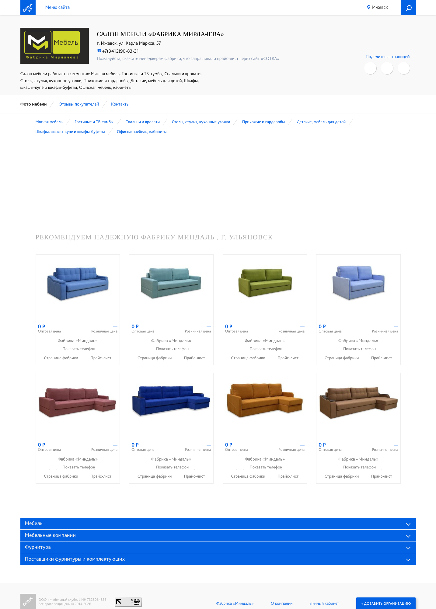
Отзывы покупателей (79, 104)
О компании (281, 603)
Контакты (120, 104)
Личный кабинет (324, 603)
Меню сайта (57, 7)
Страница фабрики (61, 358)
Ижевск (380, 7)
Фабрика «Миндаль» (234, 603)
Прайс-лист (100, 358)
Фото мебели (33, 104)
